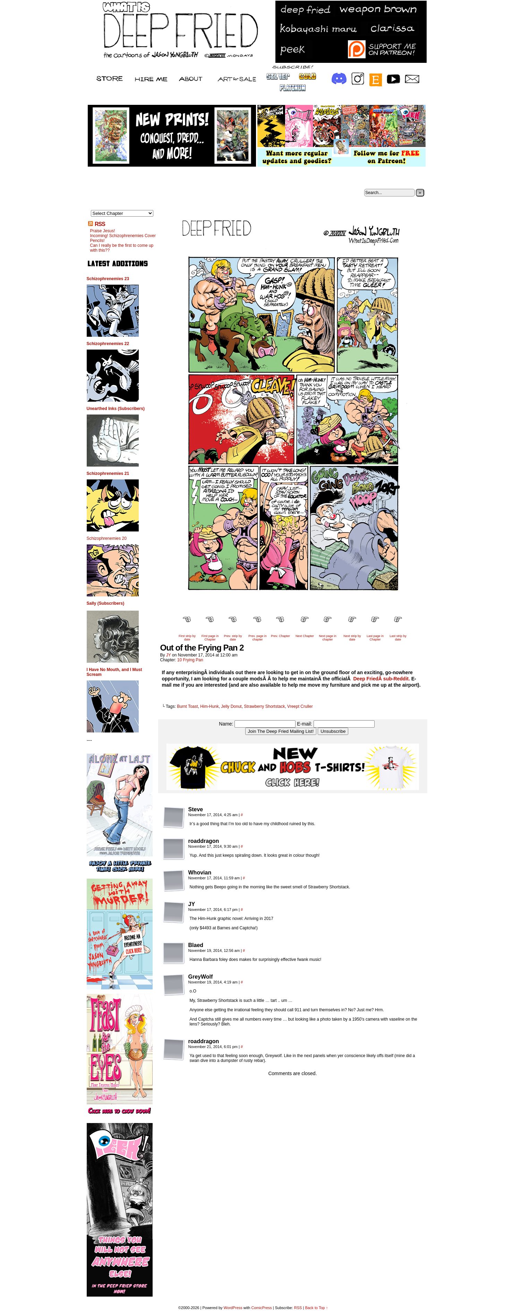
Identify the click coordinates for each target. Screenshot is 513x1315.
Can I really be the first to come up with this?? (122, 248)
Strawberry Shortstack (264, 706)
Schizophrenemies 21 (108, 473)
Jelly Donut (231, 706)
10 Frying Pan (190, 660)
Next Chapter (305, 636)
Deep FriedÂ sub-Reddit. (381, 678)
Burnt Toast (187, 706)
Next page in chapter (327, 637)
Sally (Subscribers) (106, 603)
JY (168, 655)
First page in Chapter (210, 637)
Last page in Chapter (375, 637)
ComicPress (261, 1308)
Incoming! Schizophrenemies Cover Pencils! (123, 238)
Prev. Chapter (280, 636)
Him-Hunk (209, 706)
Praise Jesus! (102, 230)
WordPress (233, 1308)
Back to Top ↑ (316, 1308)
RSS (100, 224)
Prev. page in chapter (257, 637)
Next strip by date (352, 637)
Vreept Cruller (300, 706)
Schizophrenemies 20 (107, 538)
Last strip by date (398, 637)
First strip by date (187, 637)
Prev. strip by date (233, 637)
